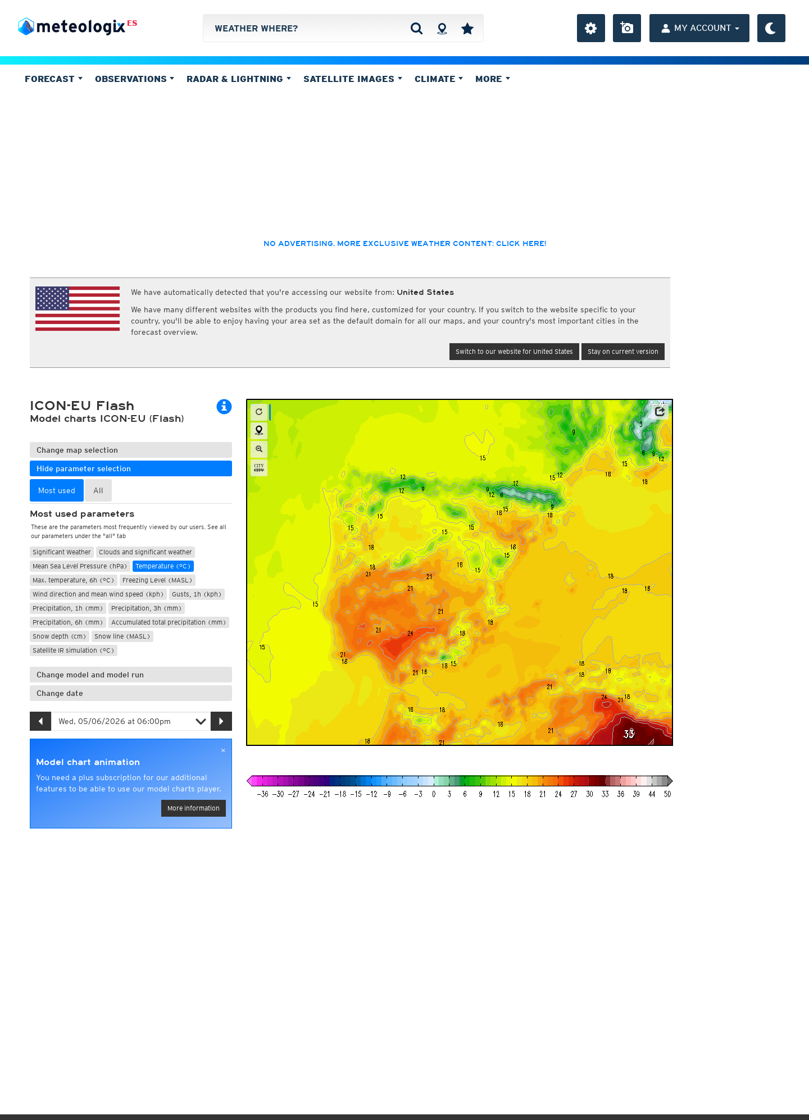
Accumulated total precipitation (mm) (168, 622)
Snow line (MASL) (122, 636)
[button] (660, 412)
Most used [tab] (56, 490)
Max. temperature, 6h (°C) (74, 580)
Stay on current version (623, 351)
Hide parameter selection (84, 468)
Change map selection (77, 449)
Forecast (54, 79)
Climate (439, 79)
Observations (135, 79)
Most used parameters (82, 514)
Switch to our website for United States (514, 351)
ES (132, 23)
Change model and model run (90, 674)
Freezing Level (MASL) (157, 580)
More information (193, 808)
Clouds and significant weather (145, 552)
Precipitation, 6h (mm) (68, 622)
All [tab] (98, 490)
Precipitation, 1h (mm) (68, 608)
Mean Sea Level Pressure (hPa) (80, 566)
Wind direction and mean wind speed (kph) (98, 594)
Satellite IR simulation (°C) (74, 650)
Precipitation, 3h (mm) (146, 608)
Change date (60, 693)
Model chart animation (88, 762)
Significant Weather (62, 552)
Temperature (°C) (163, 566)
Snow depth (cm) (60, 636)
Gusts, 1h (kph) (197, 594)
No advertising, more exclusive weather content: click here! (404, 244)
